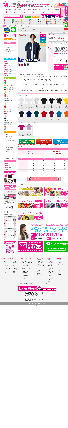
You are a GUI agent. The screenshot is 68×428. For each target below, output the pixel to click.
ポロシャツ (6, 20)
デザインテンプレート (9, 76)
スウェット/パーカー (32, 20)
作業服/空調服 (7, 129)
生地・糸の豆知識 (8, 69)
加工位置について (51, 275)
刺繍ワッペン (39, 271)
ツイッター (59, 271)
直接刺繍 (38, 270)
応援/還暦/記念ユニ (49, 22)
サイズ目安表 (8, 52)
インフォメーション (51, 271)
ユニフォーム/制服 (58, 20)
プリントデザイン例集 (40, 265)
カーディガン (32, 22)
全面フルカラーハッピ (9, 158)
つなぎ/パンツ (7, 96)
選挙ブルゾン (8, 152)
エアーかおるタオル (9, 147)
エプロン (22, 22)
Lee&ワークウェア (8, 149)
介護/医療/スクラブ (15, 22)
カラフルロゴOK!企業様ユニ (10, 156)
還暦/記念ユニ (7, 107)
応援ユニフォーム (25, 271)
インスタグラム (60, 270)
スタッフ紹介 (7, 168)
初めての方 (8, 12)
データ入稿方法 (50, 279)
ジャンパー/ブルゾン (24, 20)
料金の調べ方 (8, 47)
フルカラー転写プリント (41, 261)
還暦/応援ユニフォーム (9, 134)
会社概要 (55, 12)
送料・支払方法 (8, 49)
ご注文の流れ (17, 9)
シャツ (5, 22)
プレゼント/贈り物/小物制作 (10, 141)
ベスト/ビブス (49, 20)
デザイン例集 (27, 12)
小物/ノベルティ (40, 24)
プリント (6, 61)
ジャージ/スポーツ (8, 90)
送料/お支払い (45, 12)
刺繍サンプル (39, 274)
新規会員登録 (35, 16)
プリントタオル (7, 24)
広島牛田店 (10, 191)
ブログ (17, 12)
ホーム (8, 9)
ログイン (28, 16)
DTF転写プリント (40, 259)
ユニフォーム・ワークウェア (26, 274)
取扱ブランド (50, 281)
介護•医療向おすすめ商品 (10, 145)
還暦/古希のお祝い (25, 272)
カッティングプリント (40, 262)
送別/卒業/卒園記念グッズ (10, 154)
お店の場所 (7, 166)
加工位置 (6, 67)
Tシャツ (14, 20)
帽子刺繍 (38, 273)
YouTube (59, 274)
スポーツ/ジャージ (41, 20)
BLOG (59, 267)
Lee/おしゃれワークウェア (26, 264)
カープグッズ (57, 22)
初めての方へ (50, 272)
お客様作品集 (36, 12)
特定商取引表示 (60, 264)
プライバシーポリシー (51, 268)
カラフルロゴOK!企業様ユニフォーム (28, 262)
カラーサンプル (7, 71)
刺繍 (6, 63)
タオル (22, 24)
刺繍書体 (38, 276)
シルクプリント (39, 264)
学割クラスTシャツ (9, 136)
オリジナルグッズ (15, 24)
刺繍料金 (36, 9)
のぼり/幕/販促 (49, 24)
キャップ (31, 24)
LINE (58, 273)
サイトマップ (60, 262)
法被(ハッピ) (15, 271)
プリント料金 (27, 9)
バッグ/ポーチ (7, 111)
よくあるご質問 (46, 9)
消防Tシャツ (40, 22)
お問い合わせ (55, 9)
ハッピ (56, 24)
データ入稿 (7, 65)
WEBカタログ (8, 54)
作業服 (14, 272)
